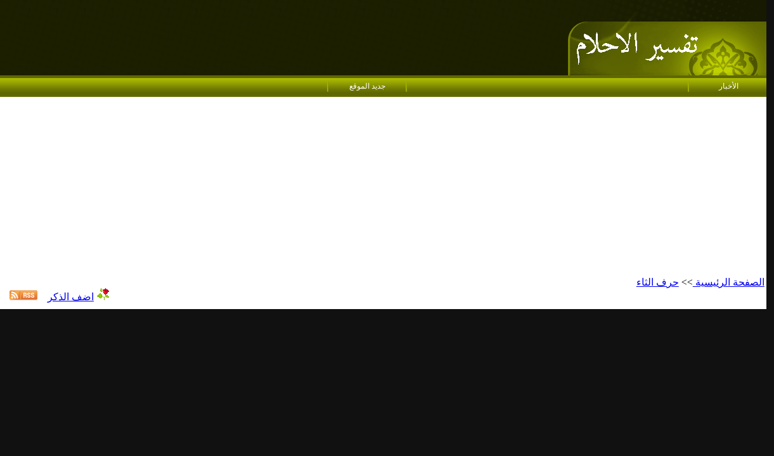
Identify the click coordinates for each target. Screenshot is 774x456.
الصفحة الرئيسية (728, 282)
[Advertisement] (383, 187)
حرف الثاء (657, 282)
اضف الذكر (71, 296)
